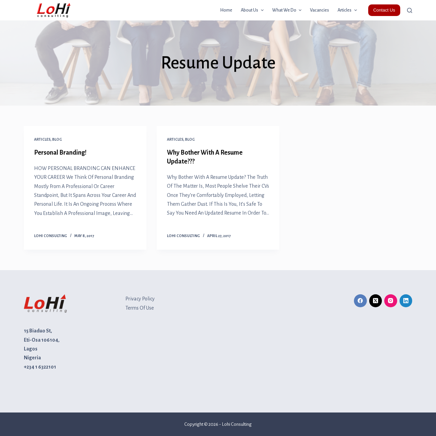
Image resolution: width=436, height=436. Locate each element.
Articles (42, 139)
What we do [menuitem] (287, 10)
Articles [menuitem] (348, 10)
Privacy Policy (140, 298)
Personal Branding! (60, 152)
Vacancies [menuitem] (319, 10)
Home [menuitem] (226, 10)
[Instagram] (390, 300)
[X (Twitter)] (375, 300)
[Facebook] (360, 300)
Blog (57, 139)
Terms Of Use (139, 308)
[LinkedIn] (406, 300)
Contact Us (384, 10)
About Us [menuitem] (253, 10)
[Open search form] (409, 10)
